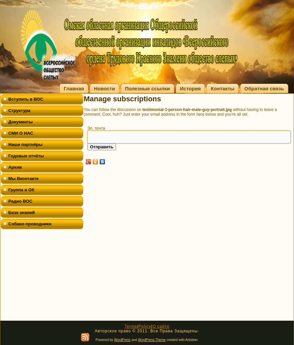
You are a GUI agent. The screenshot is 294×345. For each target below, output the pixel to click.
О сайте (160, 326)
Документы (20, 121)
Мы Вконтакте (23, 178)
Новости (104, 88)
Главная (74, 88)
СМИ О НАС (20, 133)
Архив (15, 167)
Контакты (222, 88)
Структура (19, 110)
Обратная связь (264, 88)
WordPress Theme (152, 340)
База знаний (21, 212)
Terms (130, 326)
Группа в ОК (21, 189)
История (190, 88)
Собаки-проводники (29, 223)
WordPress (122, 340)
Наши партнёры (25, 144)
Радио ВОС (20, 201)
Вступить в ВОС (25, 99)
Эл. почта (96, 128)
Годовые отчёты (26, 155)
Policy (144, 326)
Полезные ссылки (147, 88)
